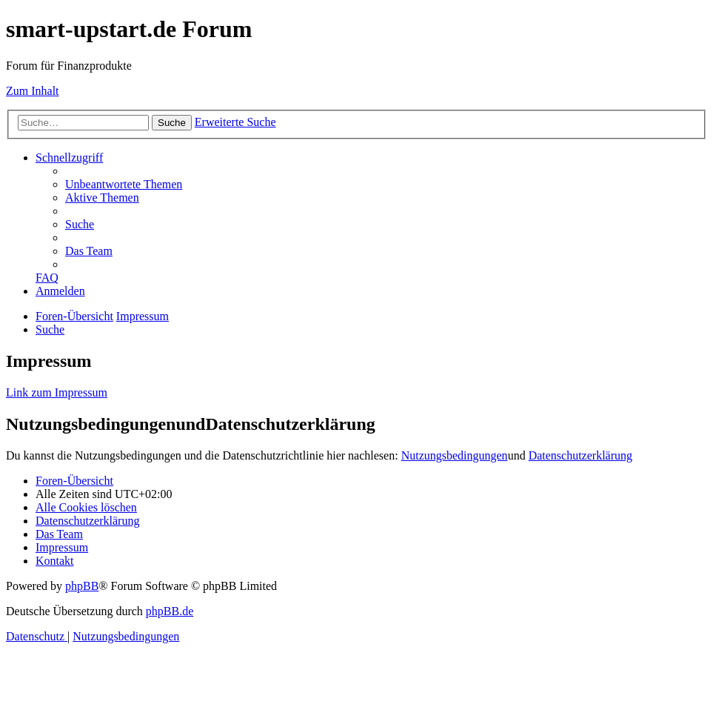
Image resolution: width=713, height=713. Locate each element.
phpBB (81, 586)
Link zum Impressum (56, 392)
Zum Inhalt (32, 90)
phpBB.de (169, 611)
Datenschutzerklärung (580, 455)
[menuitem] (123, 184)
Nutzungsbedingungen (454, 455)
